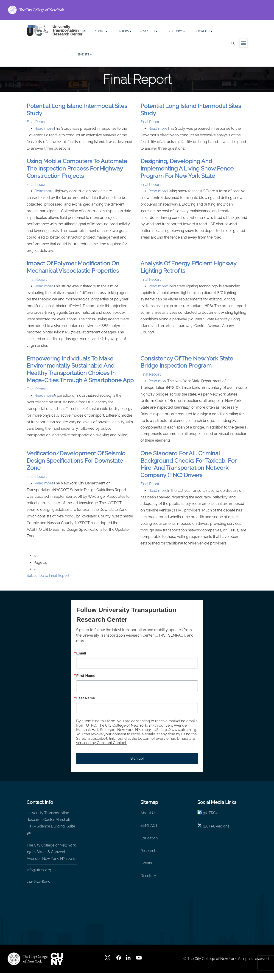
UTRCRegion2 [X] (217, 826)
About (101, 32)
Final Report (37, 122)
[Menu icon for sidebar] (243, 43)
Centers (124, 32)
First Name (85, 676)
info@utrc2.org (39, 870)
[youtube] (139, 959)
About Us (148, 813)
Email (81, 653)
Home (82, 31)
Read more (44, 128)
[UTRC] (27, 958)
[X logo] (199, 826)
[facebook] (118, 959)
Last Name (85, 698)
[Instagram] (108, 959)
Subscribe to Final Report (48, 575)
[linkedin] (199, 813)
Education (202, 32)
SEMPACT (149, 825)
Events (85, 55)
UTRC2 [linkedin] (212, 813)
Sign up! (137, 758)
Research (149, 32)
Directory (175, 32)
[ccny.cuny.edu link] (137, 9)
